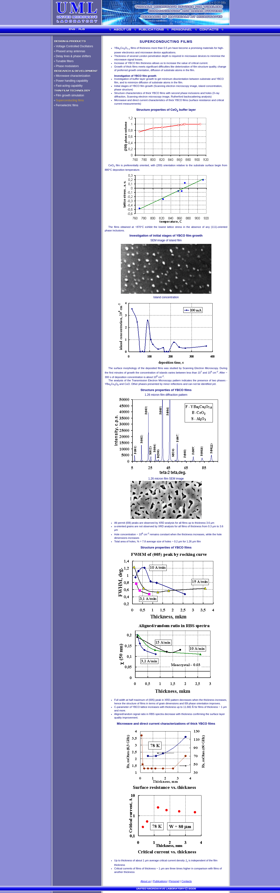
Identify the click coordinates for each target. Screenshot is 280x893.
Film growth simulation (70, 95)
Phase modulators (67, 66)
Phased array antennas (70, 51)
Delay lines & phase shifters (73, 56)
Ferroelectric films (67, 105)
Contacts (186, 881)
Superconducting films (70, 100)
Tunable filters (65, 61)
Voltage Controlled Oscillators (74, 46)
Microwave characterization (73, 75)
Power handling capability (72, 80)
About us (145, 881)
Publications (160, 881)
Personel (174, 881)
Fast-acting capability (69, 85)
